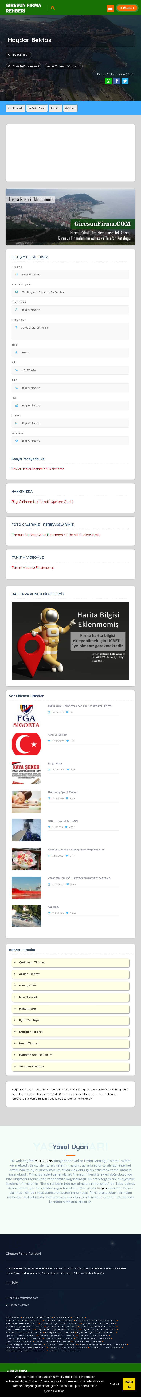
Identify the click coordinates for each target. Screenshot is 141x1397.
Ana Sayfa (13, 1317)
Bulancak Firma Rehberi (22, 1323)
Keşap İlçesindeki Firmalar (52, 1341)
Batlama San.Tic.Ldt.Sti (35, 1055)
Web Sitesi (18, 432)
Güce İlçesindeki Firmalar (93, 1338)
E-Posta (16, 415)
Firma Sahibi (19, 302)
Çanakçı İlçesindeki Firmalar (25, 1326)
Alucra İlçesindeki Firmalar (24, 1320)
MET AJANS (44, 1161)
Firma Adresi (19, 319)
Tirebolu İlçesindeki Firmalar (68, 1348)
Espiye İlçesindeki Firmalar (24, 1332)
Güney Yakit (27, 985)
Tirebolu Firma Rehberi (105, 1348)
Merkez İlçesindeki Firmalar (57, 1335)
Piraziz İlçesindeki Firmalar (24, 1345)
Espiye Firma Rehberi (59, 1332)
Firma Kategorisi (21, 284)
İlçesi (15, 344)
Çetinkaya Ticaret (32, 962)
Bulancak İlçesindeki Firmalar (96, 1320)
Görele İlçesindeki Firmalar (24, 1338)
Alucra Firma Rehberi (59, 1320)
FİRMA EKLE (127, 7)
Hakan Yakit (27, 1008)
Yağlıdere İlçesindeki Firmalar (26, 1351)
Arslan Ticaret (29, 974)
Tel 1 (16, 362)
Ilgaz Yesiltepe (29, 1020)
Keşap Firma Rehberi (87, 1341)
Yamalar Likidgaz (31, 1066)
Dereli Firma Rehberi (20, 1329)
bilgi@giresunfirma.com (24, 1297)
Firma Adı (17, 266)
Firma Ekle (62, 1317)
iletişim (102, 1188)
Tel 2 (16, 380)
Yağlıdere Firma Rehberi (65, 1351)
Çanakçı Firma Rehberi (62, 1326)
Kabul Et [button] (129, 1384)
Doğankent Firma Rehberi (99, 1329)
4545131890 (18, 55)
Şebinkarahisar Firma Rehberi (26, 1348)
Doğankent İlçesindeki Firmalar (58, 1329)
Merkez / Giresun (19, 1304)
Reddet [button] (114, 1384)
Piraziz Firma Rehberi (60, 1345)
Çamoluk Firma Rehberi (98, 1323)
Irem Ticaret (28, 997)
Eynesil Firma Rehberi (21, 1335)
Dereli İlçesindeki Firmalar (98, 1326)
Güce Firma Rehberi (19, 1341)
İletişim (78, 1317)
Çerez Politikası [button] (54, 1391)
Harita (55, 108)
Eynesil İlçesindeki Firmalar (96, 1332)
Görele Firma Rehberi (59, 1338)
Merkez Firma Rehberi (93, 1335)
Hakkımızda (15, 108)
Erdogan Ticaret (31, 1032)
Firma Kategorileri (37, 1317)
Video (70, 108)
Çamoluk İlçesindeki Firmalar (60, 1323)
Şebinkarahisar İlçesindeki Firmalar (102, 1345)
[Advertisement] (70, 152)
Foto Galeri (37, 108)
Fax (16, 397)
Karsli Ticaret (29, 1043)
